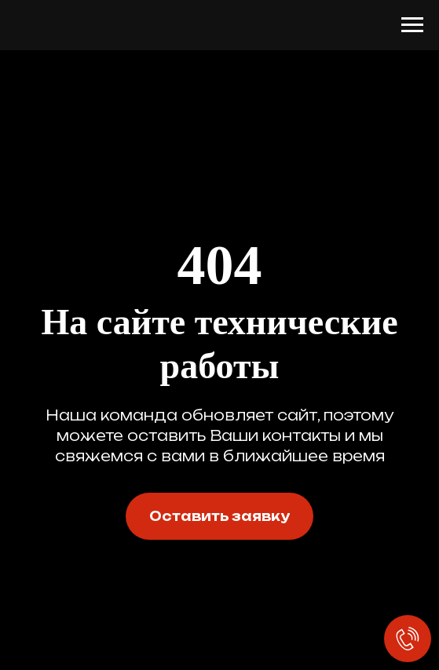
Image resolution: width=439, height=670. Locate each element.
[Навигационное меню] (412, 25)
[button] (219, 516)
